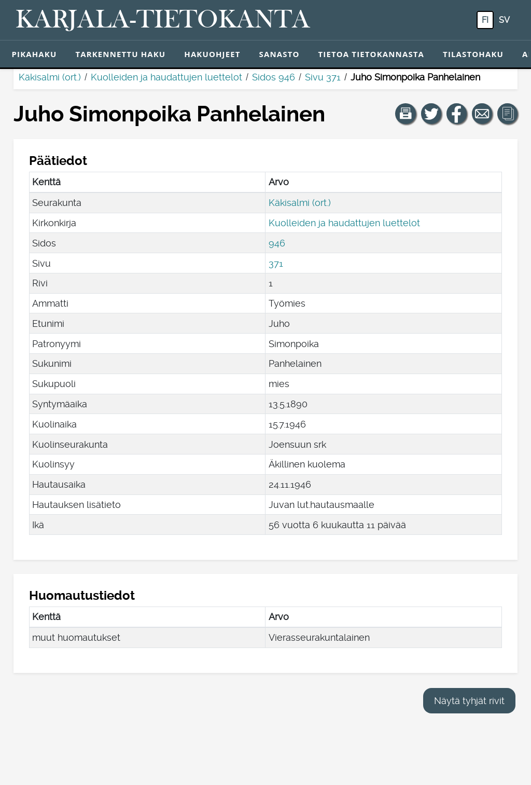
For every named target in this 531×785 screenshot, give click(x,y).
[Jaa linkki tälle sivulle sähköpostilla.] (482, 113)
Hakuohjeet (212, 54)
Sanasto (279, 54)
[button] (405, 113)
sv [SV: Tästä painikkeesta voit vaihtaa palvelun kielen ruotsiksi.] (504, 20)
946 (277, 243)
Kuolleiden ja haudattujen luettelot (166, 77)
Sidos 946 (273, 77)
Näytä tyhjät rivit (469, 700)
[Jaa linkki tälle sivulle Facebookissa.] (456, 113)
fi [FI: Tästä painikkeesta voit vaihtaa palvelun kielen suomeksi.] (485, 20)
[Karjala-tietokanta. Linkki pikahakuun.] (163, 20)
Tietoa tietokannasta (371, 54)
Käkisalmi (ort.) (50, 77)
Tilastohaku (473, 54)
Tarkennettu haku (120, 54)
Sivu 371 (323, 77)
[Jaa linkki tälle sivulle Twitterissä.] (431, 113)
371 (276, 263)
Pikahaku (34, 54)
